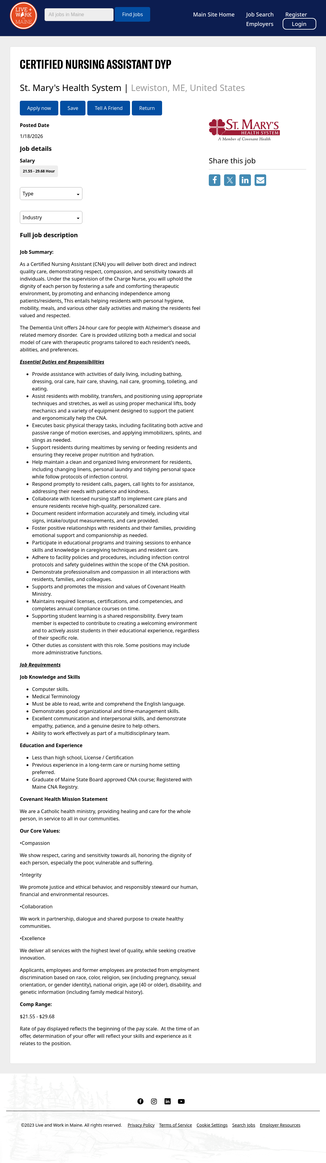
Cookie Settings (212, 1125)
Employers (259, 23)
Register (296, 14)
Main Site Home (214, 14)
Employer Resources (280, 1125)
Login (299, 23)
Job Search (260, 14)
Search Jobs (243, 1125)
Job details (36, 148)
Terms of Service (175, 1125)
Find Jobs (132, 14)
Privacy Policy (141, 1125)
